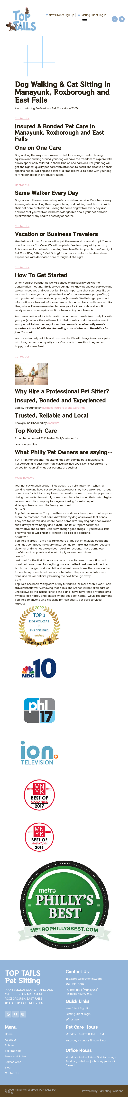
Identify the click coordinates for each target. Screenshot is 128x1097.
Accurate (53, 423)
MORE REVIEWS (24, 478)
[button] (84, 20)
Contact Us (22, 118)
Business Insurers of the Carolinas (63, 408)
